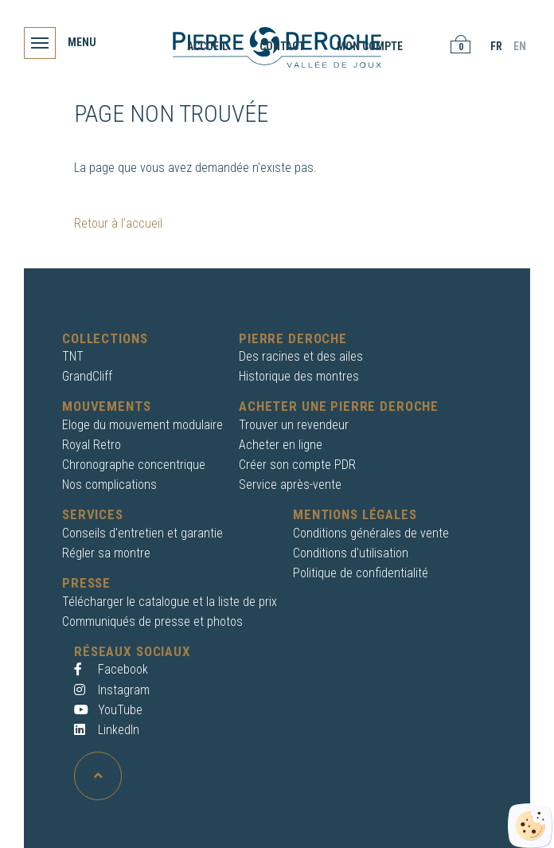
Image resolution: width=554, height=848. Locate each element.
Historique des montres (299, 376)
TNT (73, 356)
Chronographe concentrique (133, 464)
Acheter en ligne (280, 444)
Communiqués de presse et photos (152, 621)
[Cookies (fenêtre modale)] (530, 825)
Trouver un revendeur (294, 424)
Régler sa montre (106, 553)
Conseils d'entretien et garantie (142, 533)
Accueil (207, 46)
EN (519, 46)
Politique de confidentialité (360, 572)
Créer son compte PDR (297, 464)
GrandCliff (87, 376)
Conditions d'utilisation (350, 553)
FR (496, 46)
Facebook (111, 669)
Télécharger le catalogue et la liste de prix (169, 601)
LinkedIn (106, 729)
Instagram (112, 690)
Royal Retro (91, 444)
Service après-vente (290, 484)
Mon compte (370, 46)
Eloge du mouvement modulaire (142, 424)
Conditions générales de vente (371, 533)
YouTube (108, 709)
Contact (282, 46)
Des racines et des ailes (301, 356)
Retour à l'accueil (118, 223)
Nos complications (109, 484)
